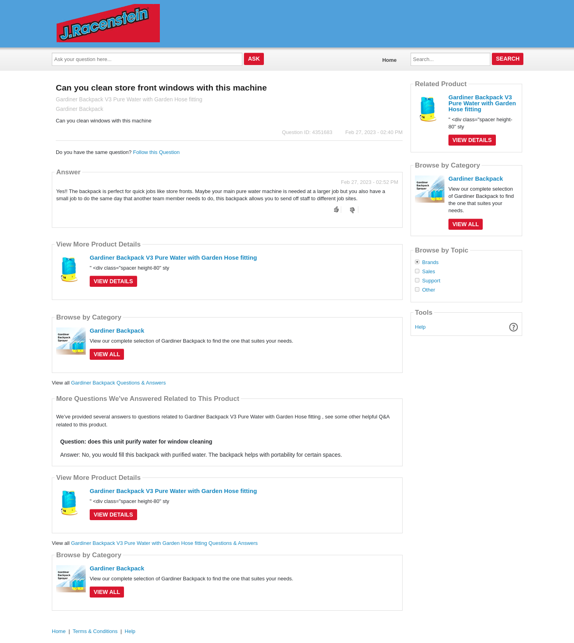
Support (431, 281)
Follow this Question (156, 152)
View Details (113, 281)
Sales (428, 271)
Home (389, 60)
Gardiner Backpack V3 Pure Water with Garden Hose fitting (173, 257)
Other (428, 290)
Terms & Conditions (95, 631)
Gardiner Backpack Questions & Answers (118, 383)
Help (420, 327)
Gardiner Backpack (117, 330)
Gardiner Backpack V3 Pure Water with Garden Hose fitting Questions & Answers (164, 543)
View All (107, 354)
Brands (430, 262)
